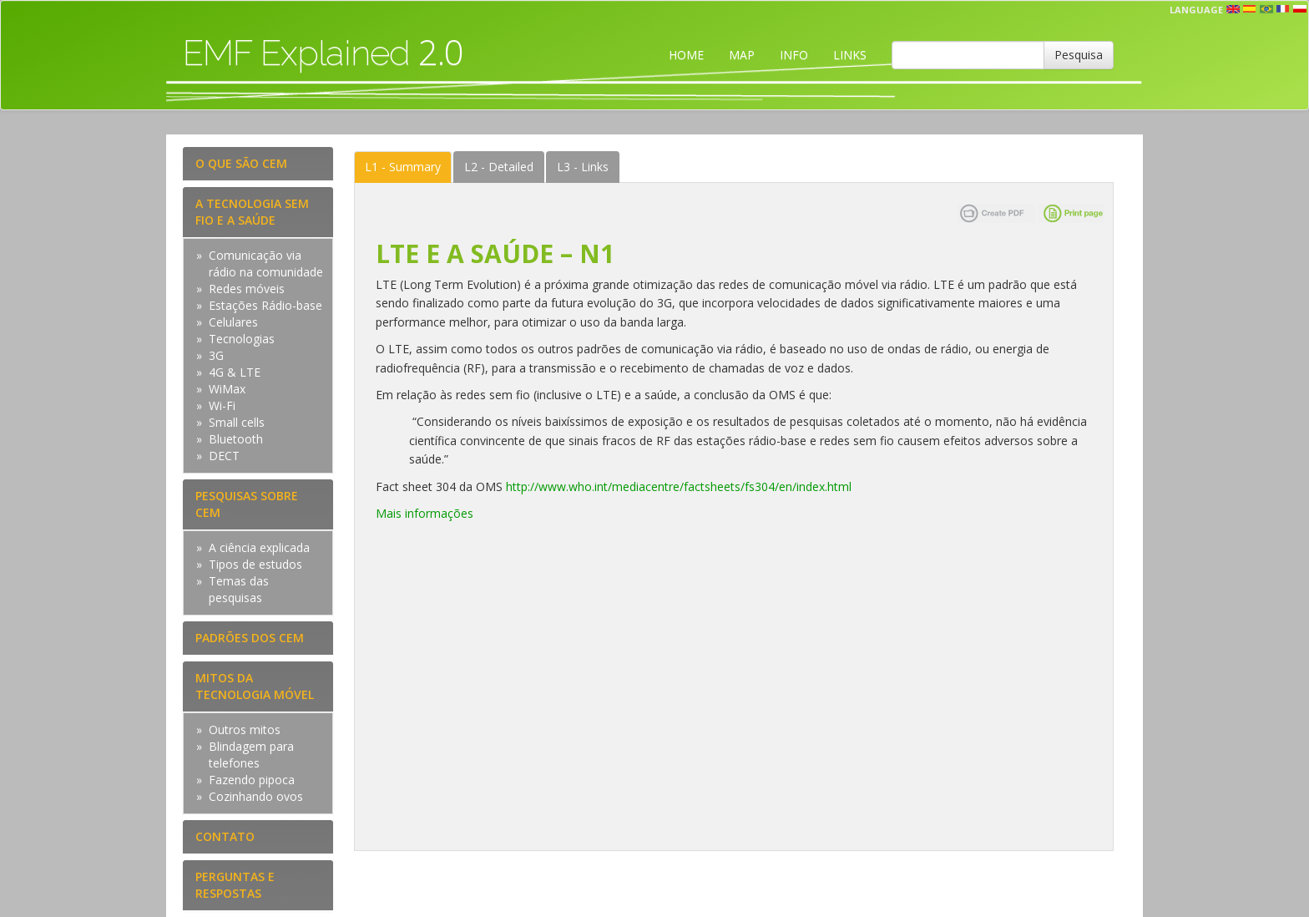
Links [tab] (583, 167)
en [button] (1233, 9)
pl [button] (1299, 9)
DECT (224, 456)
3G (216, 355)
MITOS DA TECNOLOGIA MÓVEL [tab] (254, 686)
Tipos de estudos (255, 564)
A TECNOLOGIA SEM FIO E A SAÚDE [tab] (252, 211)
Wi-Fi (222, 405)
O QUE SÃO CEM (241, 163)
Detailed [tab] (498, 167)
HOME (686, 55)
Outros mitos (244, 729)
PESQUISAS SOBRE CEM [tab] (246, 504)
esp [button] (1249, 9)
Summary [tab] (403, 167)
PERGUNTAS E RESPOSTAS (235, 885)
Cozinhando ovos (256, 796)
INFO (794, 55)
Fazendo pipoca (252, 780)
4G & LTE (234, 372)
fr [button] (1283, 9)
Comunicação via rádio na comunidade (266, 263)
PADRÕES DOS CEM (249, 638)
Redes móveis (247, 288)
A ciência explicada (259, 547)
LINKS (850, 55)
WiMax (227, 389)
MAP (742, 55)
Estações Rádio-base (265, 305)
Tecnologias (242, 339)
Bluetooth (236, 439)
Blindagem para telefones (251, 754)
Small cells (237, 422)
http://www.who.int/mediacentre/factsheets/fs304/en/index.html (679, 486)
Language (1196, 9)
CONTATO (225, 836)
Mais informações (424, 513)
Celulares (233, 322)
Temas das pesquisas (239, 589)
